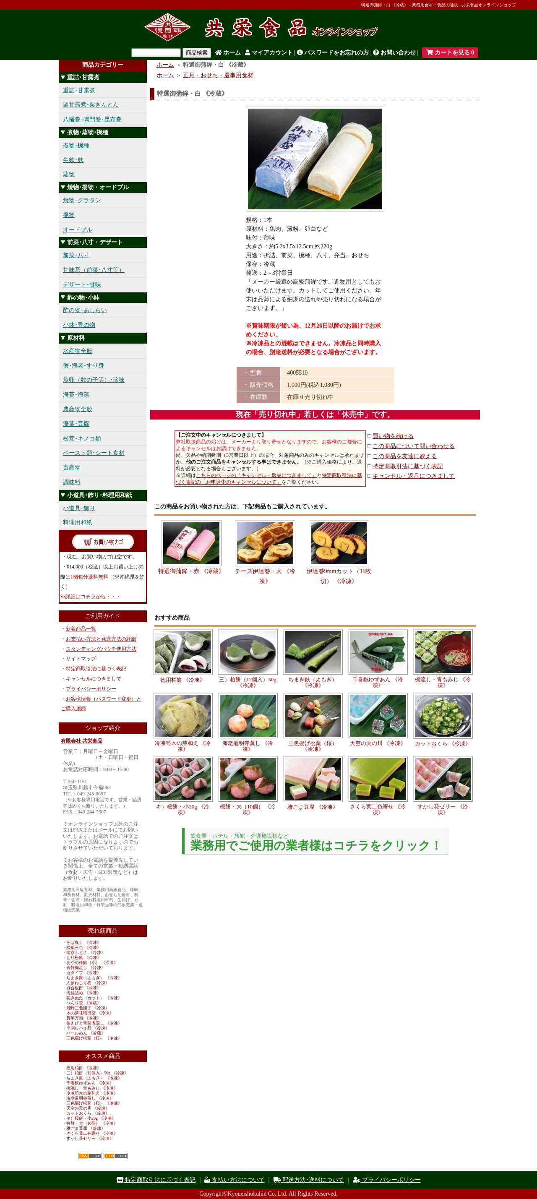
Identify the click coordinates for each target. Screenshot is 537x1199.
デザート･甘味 (82, 285)
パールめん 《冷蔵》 (85, 1033)
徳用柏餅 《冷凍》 (83, 1068)
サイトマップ (81, 659)
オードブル (77, 230)
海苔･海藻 (76, 394)
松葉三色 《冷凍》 (83, 947)
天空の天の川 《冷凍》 (87, 1108)
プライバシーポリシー (91, 689)
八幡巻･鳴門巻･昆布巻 (92, 119)
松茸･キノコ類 (82, 438)
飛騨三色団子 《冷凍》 (87, 1008)
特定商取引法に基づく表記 (96, 669)
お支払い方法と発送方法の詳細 (101, 639)
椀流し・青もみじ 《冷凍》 (92, 1088)
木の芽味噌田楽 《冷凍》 (90, 1013)
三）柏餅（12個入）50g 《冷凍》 (97, 1073)
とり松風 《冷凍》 (83, 957)
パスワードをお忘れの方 (333, 53)
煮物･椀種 (76, 145)
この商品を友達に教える (405, 456)
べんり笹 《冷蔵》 (83, 1003)
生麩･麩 (73, 160)
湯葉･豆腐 (76, 424)
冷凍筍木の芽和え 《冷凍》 (92, 1093)
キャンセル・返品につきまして (414, 476)
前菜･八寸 (76, 255)
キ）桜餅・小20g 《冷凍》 (91, 1118)
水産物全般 (77, 351)
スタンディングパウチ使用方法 (101, 649)
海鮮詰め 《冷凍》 (83, 992)
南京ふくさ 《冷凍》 (85, 952)
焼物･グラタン (82, 200)
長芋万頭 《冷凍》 (83, 1018)
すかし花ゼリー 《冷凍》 (90, 1138)
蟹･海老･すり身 (83, 365)
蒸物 (69, 174)
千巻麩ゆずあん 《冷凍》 (90, 1083)
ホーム (228, 53)
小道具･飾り (79, 508)
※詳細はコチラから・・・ (90, 597)
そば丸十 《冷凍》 (83, 942)
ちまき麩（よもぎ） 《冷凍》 (94, 977)
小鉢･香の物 (79, 325)
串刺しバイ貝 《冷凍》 (87, 1028)
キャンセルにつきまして (93, 679)
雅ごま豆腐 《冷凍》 (85, 1128)
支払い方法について (234, 1180)
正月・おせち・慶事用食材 (218, 75)
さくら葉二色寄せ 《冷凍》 (92, 1133)
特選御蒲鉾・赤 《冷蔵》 (191, 571)
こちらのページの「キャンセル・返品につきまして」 (256, 475)
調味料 (72, 482)
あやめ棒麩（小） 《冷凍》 (92, 962)
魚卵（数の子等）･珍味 (94, 380)
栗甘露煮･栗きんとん (91, 105)
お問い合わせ (394, 53)
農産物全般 (77, 409)
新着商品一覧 (81, 629)
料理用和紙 (77, 522)
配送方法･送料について (309, 1180)
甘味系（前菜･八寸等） (94, 270)
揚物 (69, 215)
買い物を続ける (393, 436)
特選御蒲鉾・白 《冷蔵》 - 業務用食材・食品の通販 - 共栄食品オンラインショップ (438, 5)
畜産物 (72, 467)
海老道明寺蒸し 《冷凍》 (90, 1098)
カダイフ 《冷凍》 (83, 972)
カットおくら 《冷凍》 (87, 1113)
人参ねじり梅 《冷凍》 (87, 982)
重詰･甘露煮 (79, 90)
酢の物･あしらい (85, 310)
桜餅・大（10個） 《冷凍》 (92, 1123)
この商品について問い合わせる (414, 446)
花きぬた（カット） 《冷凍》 (94, 998)
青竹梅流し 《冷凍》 (85, 967)
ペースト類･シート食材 (94, 453)
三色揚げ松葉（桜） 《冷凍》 (94, 1038)
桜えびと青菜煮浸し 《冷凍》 (94, 1023)
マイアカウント (269, 53)
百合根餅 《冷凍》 (83, 987)
